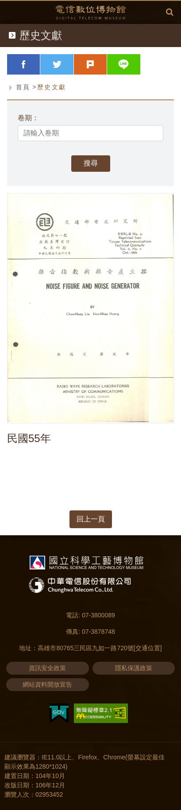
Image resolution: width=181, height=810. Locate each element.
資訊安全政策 (47, 668)
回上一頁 (91, 519)
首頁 (23, 87)
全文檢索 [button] (169, 12)
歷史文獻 (51, 87)
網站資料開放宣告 (47, 684)
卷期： (28, 118)
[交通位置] (148, 648)
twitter (73, 64)
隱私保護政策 (133, 668)
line (140, 64)
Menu (11, 11)
